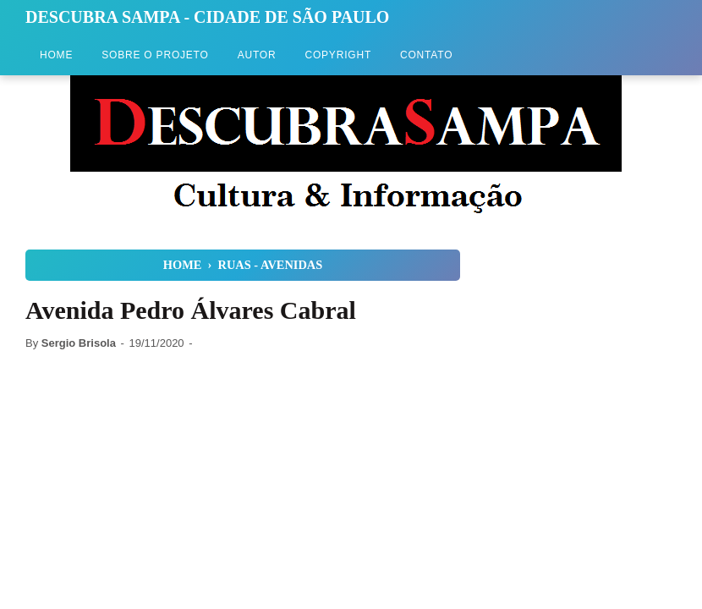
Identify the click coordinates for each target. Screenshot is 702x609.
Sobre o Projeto (154, 55)
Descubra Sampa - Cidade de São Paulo (207, 17)
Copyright (337, 55)
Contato (426, 55)
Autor (257, 55)
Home (56, 55)
